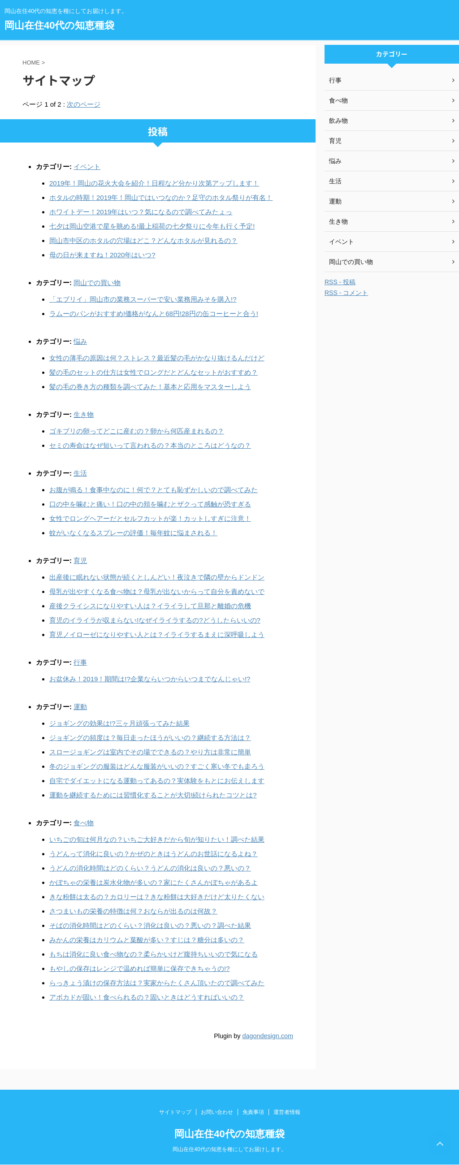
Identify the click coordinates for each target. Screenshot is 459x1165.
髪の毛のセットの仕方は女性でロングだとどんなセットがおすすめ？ (153, 372)
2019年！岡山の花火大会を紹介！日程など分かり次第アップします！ (154, 183)
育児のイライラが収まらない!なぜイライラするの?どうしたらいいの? (154, 620)
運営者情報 (286, 1112)
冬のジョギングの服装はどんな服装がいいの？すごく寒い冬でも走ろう (156, 766)
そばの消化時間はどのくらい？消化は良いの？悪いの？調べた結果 (150, 925)
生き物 (84, 414)
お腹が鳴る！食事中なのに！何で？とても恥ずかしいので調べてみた (153, 490)
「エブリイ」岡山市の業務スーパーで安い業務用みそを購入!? (143, 299)
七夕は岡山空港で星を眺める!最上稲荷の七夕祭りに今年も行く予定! (152, 226)
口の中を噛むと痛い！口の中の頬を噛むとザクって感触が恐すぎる (150, 504)
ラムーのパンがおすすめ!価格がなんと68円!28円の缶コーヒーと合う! (153, 313)
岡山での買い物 (97, 282)
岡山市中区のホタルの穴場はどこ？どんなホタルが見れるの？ (143, 240)
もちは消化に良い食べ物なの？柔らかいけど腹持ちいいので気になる (153, 954)
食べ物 (84, 823)
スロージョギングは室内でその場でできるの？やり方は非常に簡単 (150, 752)
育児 (80, 560)
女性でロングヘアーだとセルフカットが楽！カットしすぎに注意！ (150, 518)
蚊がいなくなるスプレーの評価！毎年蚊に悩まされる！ (133, 533)
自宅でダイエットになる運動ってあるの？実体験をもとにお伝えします (156, 780)
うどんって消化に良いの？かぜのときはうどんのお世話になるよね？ (153, 854)
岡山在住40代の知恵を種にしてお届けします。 (229, 1149)
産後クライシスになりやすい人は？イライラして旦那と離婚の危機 (150, 606)
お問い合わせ (217, 1112)
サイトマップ (175, 1112)
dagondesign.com (267, 1035)
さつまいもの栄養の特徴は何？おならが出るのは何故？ (133, 911)
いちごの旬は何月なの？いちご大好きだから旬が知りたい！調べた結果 (156, 839)
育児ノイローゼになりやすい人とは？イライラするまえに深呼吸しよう (156, 634)
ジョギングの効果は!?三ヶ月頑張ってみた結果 (119, 723)
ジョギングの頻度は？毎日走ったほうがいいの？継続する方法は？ (150, 737)
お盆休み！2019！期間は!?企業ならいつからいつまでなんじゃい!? (149, 679)
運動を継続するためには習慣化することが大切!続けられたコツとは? (153, 795)
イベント (87, 166)
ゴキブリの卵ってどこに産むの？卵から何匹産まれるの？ (136, 431)
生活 (80, 473)
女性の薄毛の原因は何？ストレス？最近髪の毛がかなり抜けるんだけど (156, 358)
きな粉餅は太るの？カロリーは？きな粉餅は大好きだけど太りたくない (156, 897)
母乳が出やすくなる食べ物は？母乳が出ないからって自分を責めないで (156, 591)
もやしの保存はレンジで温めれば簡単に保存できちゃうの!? (139, 968)
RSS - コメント (346, 292)
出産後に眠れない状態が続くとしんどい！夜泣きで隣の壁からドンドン (156, 577)
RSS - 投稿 (340, 282)
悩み (80, 341)
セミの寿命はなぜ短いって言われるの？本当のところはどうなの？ (150, 445)
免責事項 (253, 1112)
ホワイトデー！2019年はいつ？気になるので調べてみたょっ (140, 212)
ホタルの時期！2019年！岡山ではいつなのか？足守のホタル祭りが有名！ (161, 197)
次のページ (83, 104)
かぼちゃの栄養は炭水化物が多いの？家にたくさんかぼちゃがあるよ (153, 882)
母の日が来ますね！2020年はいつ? (102, 255)
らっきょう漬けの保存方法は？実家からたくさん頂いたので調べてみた (156, 983)
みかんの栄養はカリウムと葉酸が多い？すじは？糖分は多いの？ (146, 940)
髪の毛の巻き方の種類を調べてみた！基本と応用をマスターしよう (150, 386)
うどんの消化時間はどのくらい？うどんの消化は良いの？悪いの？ (150, 868)
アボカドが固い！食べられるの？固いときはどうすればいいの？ (146, 997)
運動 (80, 706)
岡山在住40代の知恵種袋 (59, 25)
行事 (80, 662)
